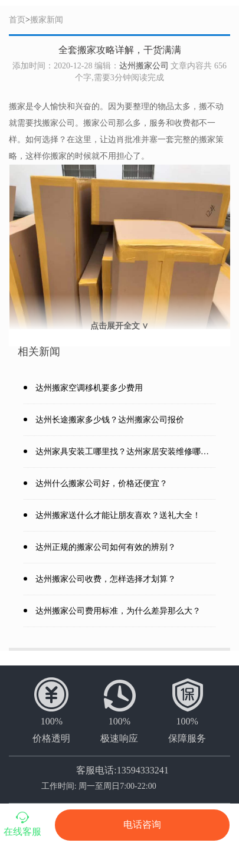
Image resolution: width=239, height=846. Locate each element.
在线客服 (22, 823)
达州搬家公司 (144, 65)
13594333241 (143, 770)
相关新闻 (39, 352)
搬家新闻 (46, 19)
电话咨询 (142, 824)
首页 (17, 19)
